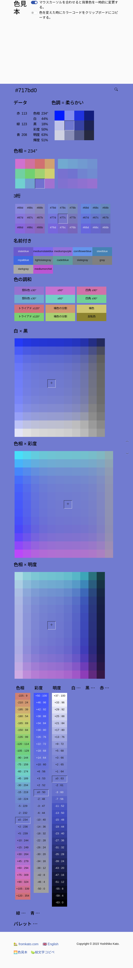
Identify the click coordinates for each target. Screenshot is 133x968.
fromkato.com (26, 944)
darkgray (23, 268)
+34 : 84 (41, 723)
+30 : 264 (23, 854)
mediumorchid (43, 268)
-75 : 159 (22, 764)
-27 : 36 (59, 840)
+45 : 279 (23, 861)
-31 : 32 (59, 847)
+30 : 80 (41, 729)
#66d (86, 227)
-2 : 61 (59, 785)
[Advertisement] (67, 53)
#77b (73, 217)
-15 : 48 (59, 819)
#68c (96, 207)
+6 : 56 (41, 771)
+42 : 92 (41, 709)
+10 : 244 (23, 840)
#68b (105, 207)
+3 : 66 (59, 757)
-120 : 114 (23, 743)
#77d (53, 217)
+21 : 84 (60, 723)
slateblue (23, 251)
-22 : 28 (41, 840)
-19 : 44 (59, 826)
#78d (53, 207)
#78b (73, 207)
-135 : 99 (22, 736)
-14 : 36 (41, 826)
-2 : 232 (22, 812)
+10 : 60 (41, 764)
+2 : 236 (23, 826)
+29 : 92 (60, 709)
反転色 (92, 316)
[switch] (34, 2)
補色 (91, 308)
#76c (63, 227)
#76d (53, 227)
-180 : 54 (22, 716)
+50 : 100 (41, 695)
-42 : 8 (41, 874)
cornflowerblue (83, 251)
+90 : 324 (23, 881)
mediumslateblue (43, 251)
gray (102, 260)
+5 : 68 (59, 750)
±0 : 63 (59, 778)
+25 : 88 (60, 716)
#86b (40, 227)
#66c (96, 227)
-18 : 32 (41, 833)
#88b (40, 207)
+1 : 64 (59, 771)
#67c (96, 217)
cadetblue (63, 260)
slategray (82, 260)
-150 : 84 (22, 729)
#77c (63, 217)
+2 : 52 (41, 785)
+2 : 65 (59, 764)
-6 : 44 (41, 812)
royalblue (23, 260)
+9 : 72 (59, 743)
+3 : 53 (41, 778)
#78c (63, 207)
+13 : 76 (60, 736)
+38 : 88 (41, 716)
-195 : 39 (22, 709)
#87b (40, 217)
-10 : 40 (41, 819)
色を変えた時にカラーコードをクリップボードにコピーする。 (78, 15)
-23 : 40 (59, 833)
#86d (20, 227)
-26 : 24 (41, 847)
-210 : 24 (22, 702)
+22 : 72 (41, 743)
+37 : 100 (59, 695)
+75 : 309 (23, 874)
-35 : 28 (59, 854)
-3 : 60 (59, 792)
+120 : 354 (22, 895)
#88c (30, 207)
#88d (20, 207)
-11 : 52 (59, 805)
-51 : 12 (59, 881)
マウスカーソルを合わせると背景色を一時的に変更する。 (78, 5)
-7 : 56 (59, 798)
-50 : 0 (41, 888)
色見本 (21, 952)
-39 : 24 (59, 861)
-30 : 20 (41, 854)
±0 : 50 (41, 792)
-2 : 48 (41, 798)
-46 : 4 (41, 881)
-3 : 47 (41, 805)
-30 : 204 (22, 785)
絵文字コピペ (43, 952)
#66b (105, 227)
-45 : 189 (22, 778)
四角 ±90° (91, 290)
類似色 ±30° (29, 290)
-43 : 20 (59, 867)
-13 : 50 (59, 812)
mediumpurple (62, 251)
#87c (30, 217)
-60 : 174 (22, 771)
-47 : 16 (59, 874)
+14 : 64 (41, 757)
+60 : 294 (23, 867)
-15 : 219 (22, 792)
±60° (60, 290)
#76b (73, 227)
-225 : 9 (22, 695)
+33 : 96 (60, 702)
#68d (86, 207)
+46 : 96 (41, 702)
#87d (20, 217)
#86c (30, 227)
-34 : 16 (41, 861)
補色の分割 (60, 308)
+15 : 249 (23, 847)
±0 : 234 (23, 819)
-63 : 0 (59, 902)
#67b (105, 217)
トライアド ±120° (29, 308)
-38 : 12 (41, 867)
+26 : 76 (41, 736)
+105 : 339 (22, 888)
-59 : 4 (59, 895)
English (50, 944)
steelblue (102, 251)
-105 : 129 (23, 750)
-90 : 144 (22, 757)
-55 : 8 (59, 888)
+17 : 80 (60, 729)
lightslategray (43, 260)
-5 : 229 (22, 805)
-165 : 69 (22, 723)
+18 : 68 (41, 750)
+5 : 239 (23, 833)
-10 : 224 (22, 798)
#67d (86, 217)
